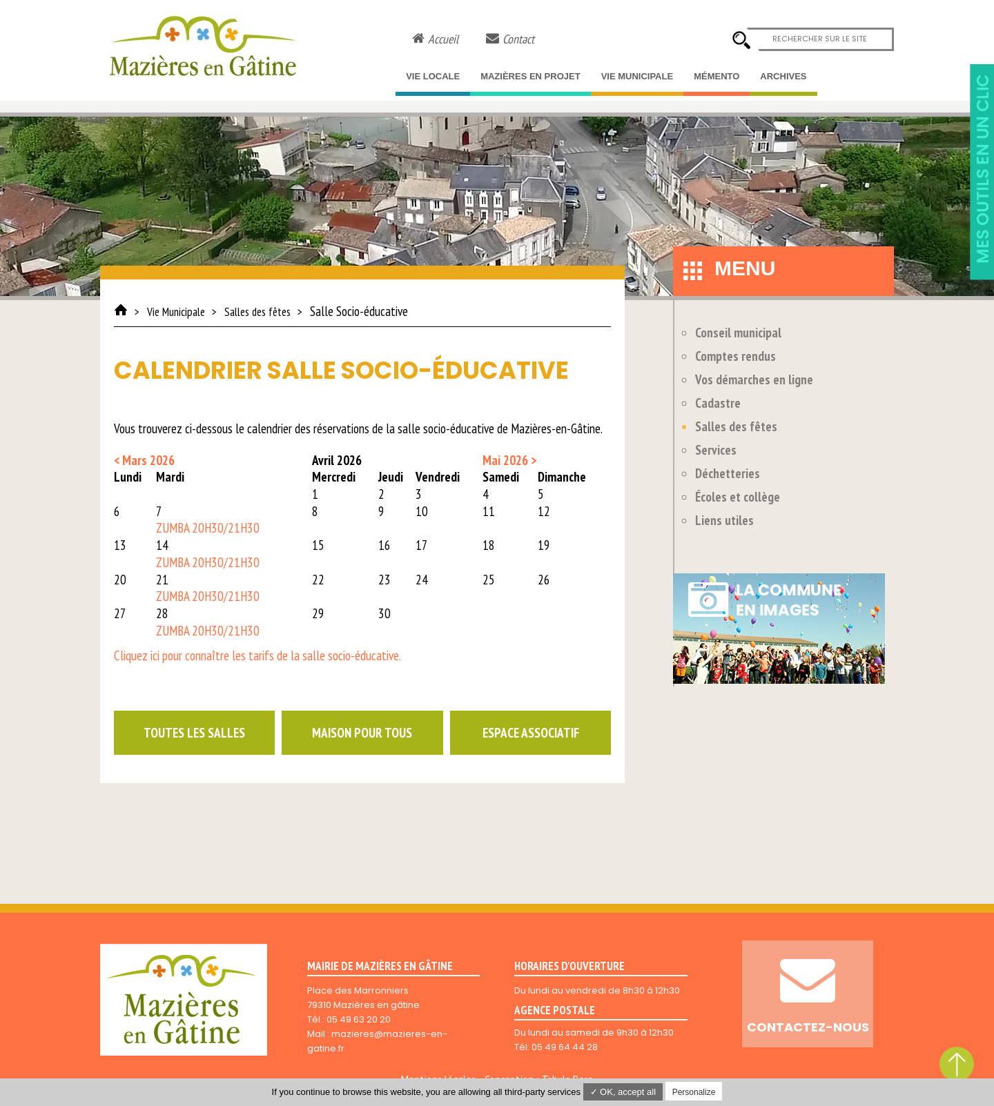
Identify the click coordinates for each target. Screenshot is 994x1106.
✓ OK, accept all (623, 1092)
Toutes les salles (194, 732)
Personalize (694, 1092)
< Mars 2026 (144, 460)
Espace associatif (531, 732)
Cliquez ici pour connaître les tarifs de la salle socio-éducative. (257, 655)
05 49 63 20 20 (359, 1019)
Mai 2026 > (509, 460)
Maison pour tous (362, 732)
